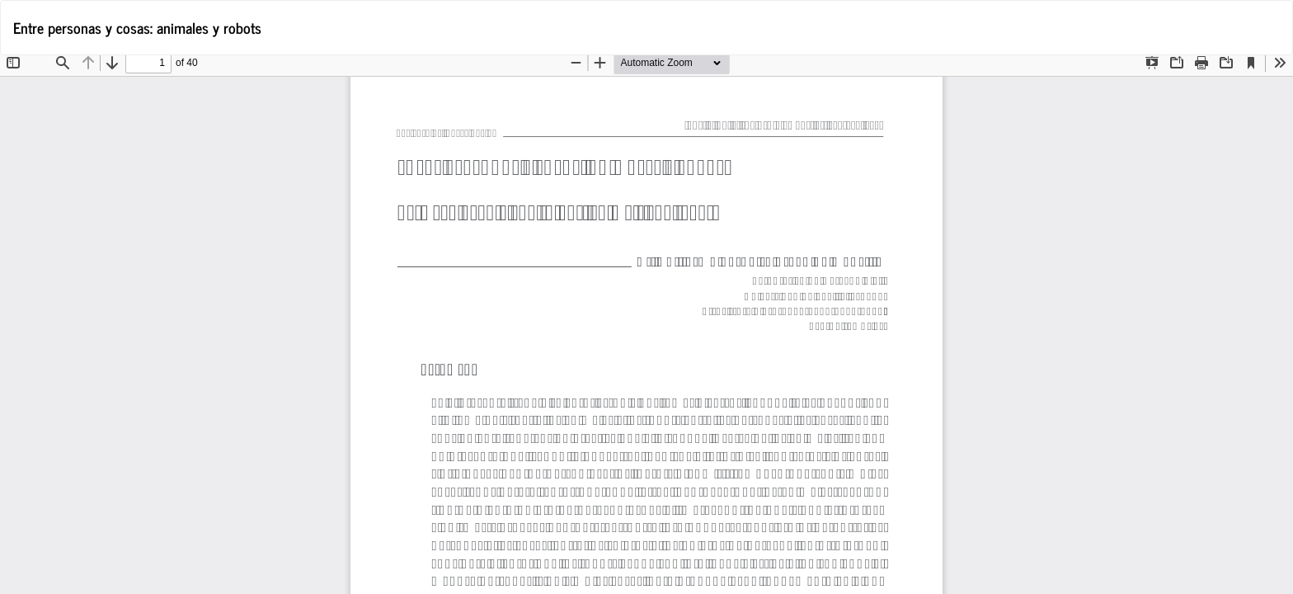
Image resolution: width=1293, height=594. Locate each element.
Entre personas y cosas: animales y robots (137, 27)
